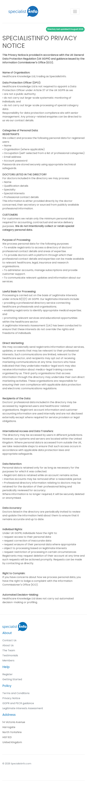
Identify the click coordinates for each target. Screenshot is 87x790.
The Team (8, 650)
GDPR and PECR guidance (18, 703)
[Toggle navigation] (75, 11)
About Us (8, 645)
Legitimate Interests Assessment (22, 708)
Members (8, 660)
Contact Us (9, 640)
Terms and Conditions (16, 693)
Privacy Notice (11, 698)
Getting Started (12, 679)
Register (7, 674)
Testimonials (10, 655)
